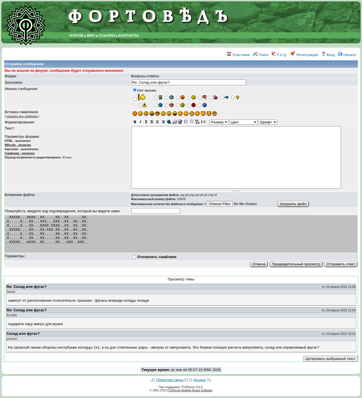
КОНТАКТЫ (128, 35)
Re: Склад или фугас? (27, 287)
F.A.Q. (279, 55)
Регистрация (304, 55)
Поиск (261, 55)
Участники (238, 55)
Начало (347, 55)
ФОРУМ (76, 35)
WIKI (91, 35)
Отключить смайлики (157, 257)
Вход (328, 55)
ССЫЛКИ (106, 35)
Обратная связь (169, 380)
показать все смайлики (21, 116)
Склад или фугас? (23, 333)
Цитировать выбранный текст (330, 359)
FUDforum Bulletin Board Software (190, 390)
